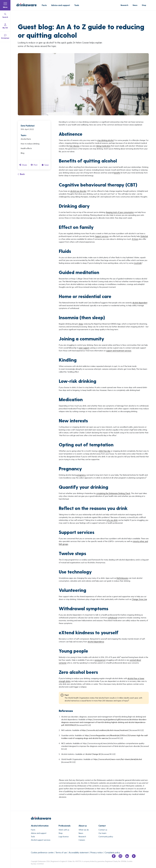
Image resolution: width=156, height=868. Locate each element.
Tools (76, 5)
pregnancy (81, 475)
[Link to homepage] (26, 5)
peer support (84, 348)
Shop (144, 5)
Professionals (64, 826)
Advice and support (60, 5)
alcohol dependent (139, 303)
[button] (5, 5)
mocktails (138, 263)
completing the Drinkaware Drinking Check (113, 493)
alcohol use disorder (78, 191)
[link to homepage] (83, 819)
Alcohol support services (40, 840)
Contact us (102, 830)
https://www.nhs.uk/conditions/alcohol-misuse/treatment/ (105, 730)
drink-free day (104, 451)
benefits (117, 173)
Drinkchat (144, 236)
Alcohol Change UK (93, 754)
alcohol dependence (96, 642)
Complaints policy (112, 852)
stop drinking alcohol (105, 140)
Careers (82, 840)
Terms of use (61, 852)
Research (124, 5)
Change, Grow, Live (139, 599)
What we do (84, 830)
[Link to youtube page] (134, 857)
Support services (101, 236)
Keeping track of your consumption (120, 212)
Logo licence (64, 836)
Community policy (105, 836)
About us (83, 826)
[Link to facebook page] (114, 857)
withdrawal (112, 618)
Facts (44, 5)
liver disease (74, 146)
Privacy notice (96, 852)
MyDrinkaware (122, 578)
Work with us (64, 830)
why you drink (112, 520)
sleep (81, 324)
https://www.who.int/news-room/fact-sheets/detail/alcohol (117, 759)
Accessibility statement (79, 852)
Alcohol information (40, 826)
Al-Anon (135, 239)
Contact (102, 826)
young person (100, 660)
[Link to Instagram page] (120, 857)
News (135, 5)
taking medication (103, 146)
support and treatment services (118, 351)
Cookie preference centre (42, 852)
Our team (102, 833)
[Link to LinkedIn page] (127, 857)
